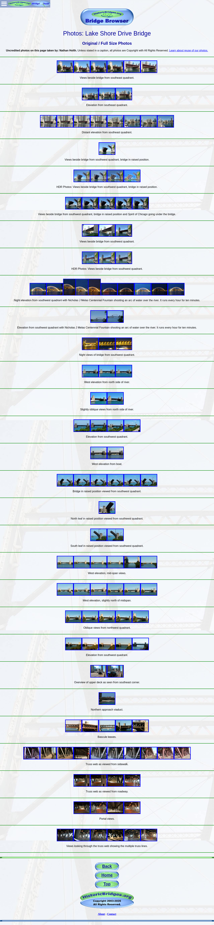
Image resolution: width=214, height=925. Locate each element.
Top (107, 884)
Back (107, 866)
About (101, 914)
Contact (111, 914)
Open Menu (4, 4)
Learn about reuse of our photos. (188, 50)
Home (107, 875)
